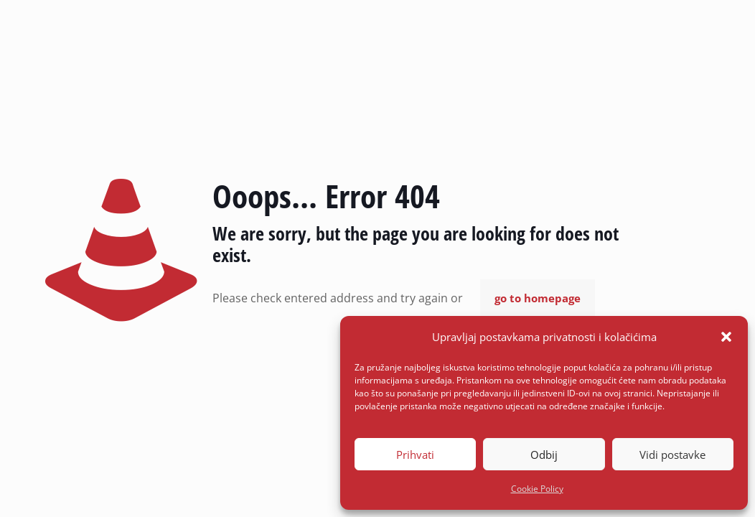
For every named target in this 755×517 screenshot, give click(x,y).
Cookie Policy (537, 489)
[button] (726, 337)
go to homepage (537, 298)
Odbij (544, 454)
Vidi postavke (672, 454)
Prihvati (415, 454)
